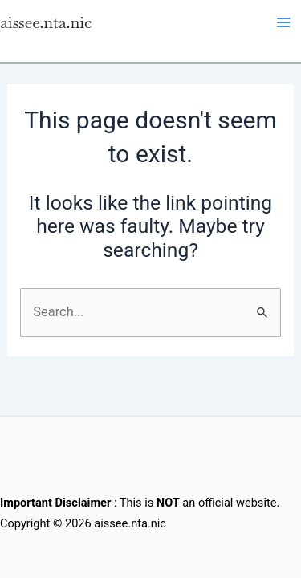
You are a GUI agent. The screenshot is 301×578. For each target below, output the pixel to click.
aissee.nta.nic (46, 22)
